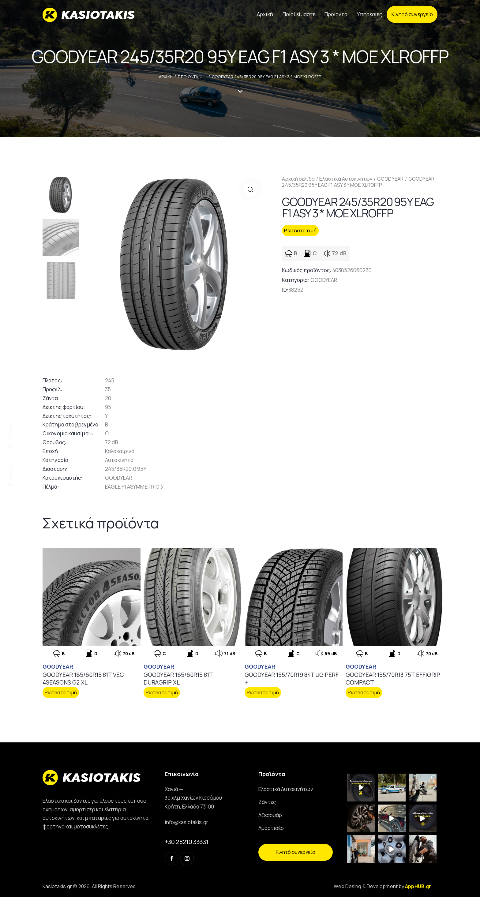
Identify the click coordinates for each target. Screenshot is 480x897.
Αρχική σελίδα (298, 178)
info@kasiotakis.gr (186, 822)
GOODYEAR (390, 178)
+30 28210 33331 (186, 842)
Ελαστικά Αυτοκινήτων (345, 178)
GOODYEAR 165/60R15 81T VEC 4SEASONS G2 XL (83, 678)
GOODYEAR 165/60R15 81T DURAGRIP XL (178, 678)
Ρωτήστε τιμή (300, 230)
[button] (250, 189)
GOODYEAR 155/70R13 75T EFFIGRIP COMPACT (393, 678)
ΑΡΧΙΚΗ (166, 76)
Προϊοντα (188, 76)
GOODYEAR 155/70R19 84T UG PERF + (292, 678)
